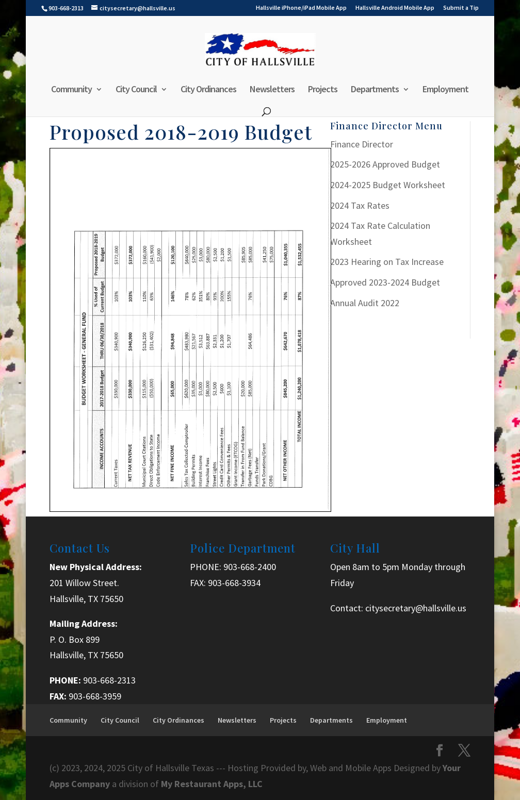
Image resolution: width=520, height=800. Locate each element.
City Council (136, 90)
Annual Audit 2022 (364, 303)
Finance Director (361, 144)
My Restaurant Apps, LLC (212, 784)
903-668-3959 (95, 696)
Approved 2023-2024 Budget (385, 282)
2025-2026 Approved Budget (385, 164)
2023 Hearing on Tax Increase (387, 262)
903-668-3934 (234, 583)
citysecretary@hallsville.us (415, 608)
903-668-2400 (249, 567)
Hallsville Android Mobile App (394, 8)
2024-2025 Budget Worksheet (387, 185)
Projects (322, 90)
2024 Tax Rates (359, 205)
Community (71, 90)
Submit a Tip (461, 8)
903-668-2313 (109, 680)
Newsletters (272, 90)
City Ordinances (208, 90)
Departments (375, 90)
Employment (445, 90)
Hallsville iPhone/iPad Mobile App (301, 8)
